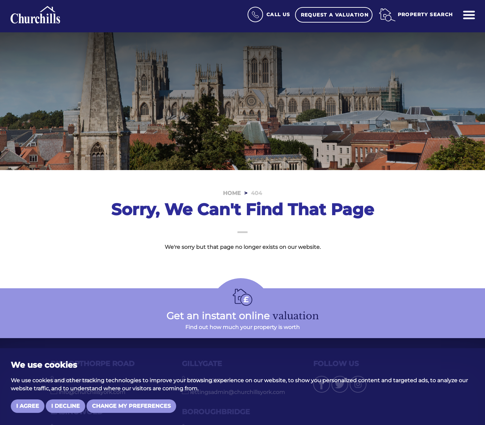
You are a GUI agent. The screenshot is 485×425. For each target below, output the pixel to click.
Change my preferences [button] (131, 406)
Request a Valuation (335, 15)
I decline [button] (65, 406)
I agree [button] (27, 406)
